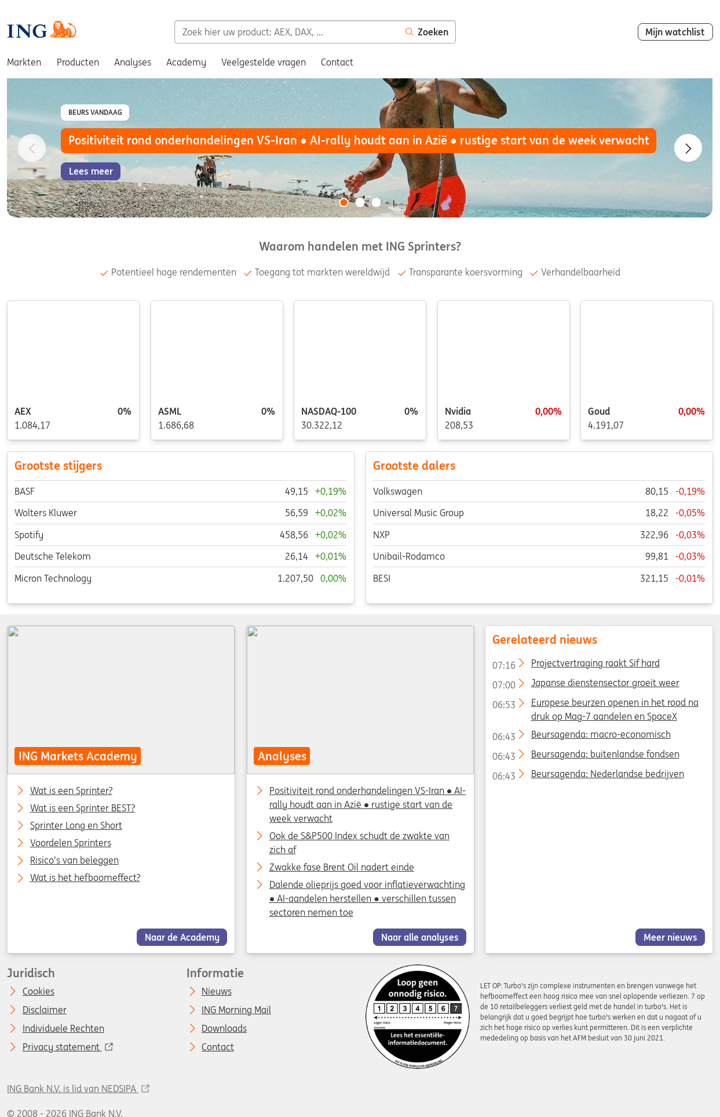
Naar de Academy (182, 937)
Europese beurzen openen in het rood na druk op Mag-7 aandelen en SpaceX (595, 704)
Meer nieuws (670, 937)
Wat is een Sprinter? (71, 790)
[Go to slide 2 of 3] (360, 202)
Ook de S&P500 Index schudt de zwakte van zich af (359, 842)
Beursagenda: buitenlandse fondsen (585, 756)
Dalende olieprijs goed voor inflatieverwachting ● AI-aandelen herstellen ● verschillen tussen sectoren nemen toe (367, 898)
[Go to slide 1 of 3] (343, 202)
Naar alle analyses (419, 937)
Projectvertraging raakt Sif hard (575, 665)
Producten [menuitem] (78, 62)
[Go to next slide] (688, 148)
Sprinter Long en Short (76, 826)
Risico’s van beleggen (74, 860)
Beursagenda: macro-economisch (581, 736)
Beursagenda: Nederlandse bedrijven (588, 776)
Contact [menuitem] (337, 62)
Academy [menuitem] (186, 62)
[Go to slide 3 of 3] (376, 202)
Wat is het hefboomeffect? (85, 878)
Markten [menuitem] (24, 62)
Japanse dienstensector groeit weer (585, 685)
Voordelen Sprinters (70, 843)
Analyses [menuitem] (132, 62)
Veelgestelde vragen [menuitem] (263, 62)
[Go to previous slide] (32, 148)
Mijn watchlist (675, 32)
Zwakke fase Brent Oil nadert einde (341, 867)
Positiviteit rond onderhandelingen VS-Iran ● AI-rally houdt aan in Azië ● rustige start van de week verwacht (367, 804)
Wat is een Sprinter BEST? (82, 808)
